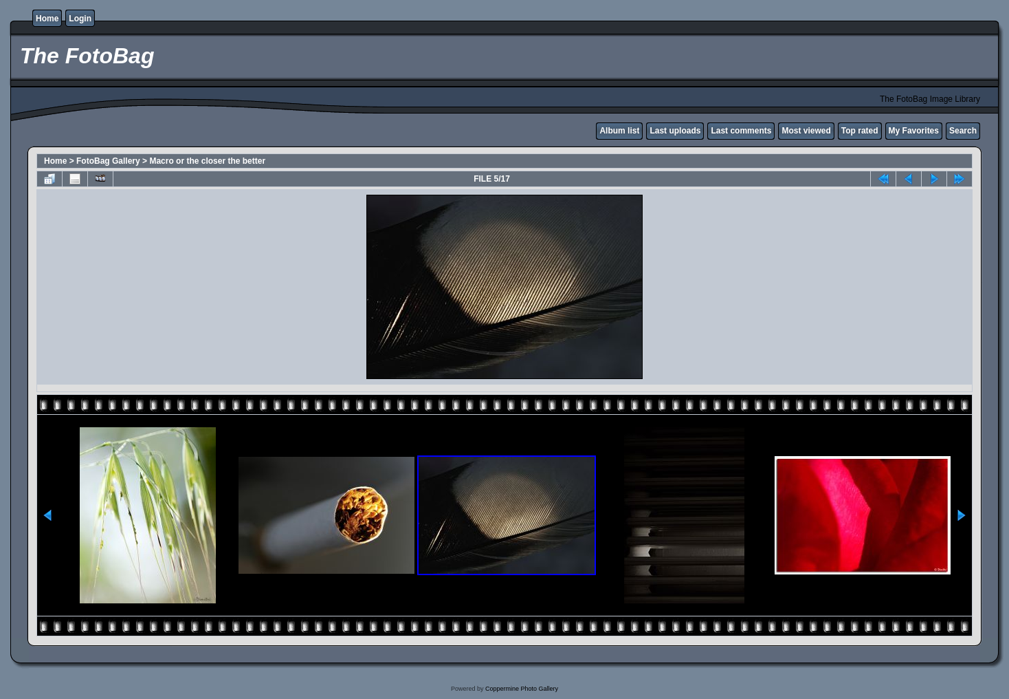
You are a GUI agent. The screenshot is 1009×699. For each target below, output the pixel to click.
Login (80, 18)
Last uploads (675, 131)
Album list (619, 131)
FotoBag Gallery (108, 161)
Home (47, 18)
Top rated (859, 131)
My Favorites (914, 131)
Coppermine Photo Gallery (521, 688)
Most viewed (805, 131)
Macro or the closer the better (207, 161)
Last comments (741, 131)
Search (963, 131)
